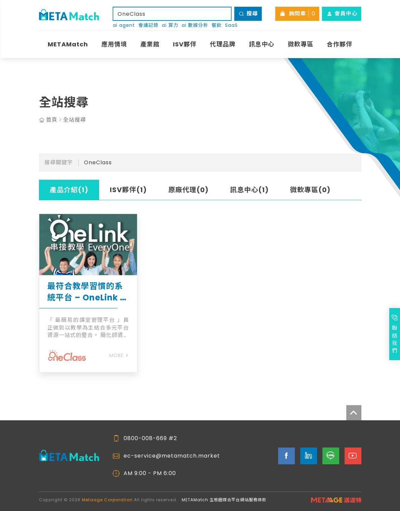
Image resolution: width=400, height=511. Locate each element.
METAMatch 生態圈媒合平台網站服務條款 (224, 500)
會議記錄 (148, 25)
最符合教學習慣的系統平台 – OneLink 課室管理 (87, 292)
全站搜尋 (74, 120)
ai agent (124, 25)
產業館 (150, 44)
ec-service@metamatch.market (172, 456)
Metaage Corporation (107, 500)
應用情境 (114, 44)
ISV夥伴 (184, 44)
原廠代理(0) (188, 190)
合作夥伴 (339, 44)
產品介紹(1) (69, 190)
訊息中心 (261, 44)
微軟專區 (300, 44)
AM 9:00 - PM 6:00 (150, 473)
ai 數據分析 (195, 25)
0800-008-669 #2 (150, 438)
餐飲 (217, 25)
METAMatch (68, 44)
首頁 (51, 120)
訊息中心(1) (249, 190)
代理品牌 (222, 44)
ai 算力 (170, 25)
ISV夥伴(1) (128, 190)
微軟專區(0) (310, 190)
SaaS (231, 25)
